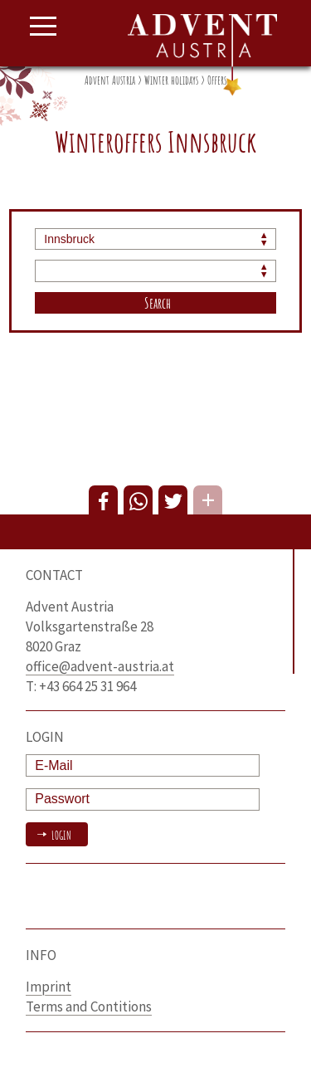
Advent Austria (110, 80)
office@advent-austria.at (100, 666)
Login (60, 835)
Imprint (48, 986)
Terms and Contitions (89, 1006)
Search (157, 303)
